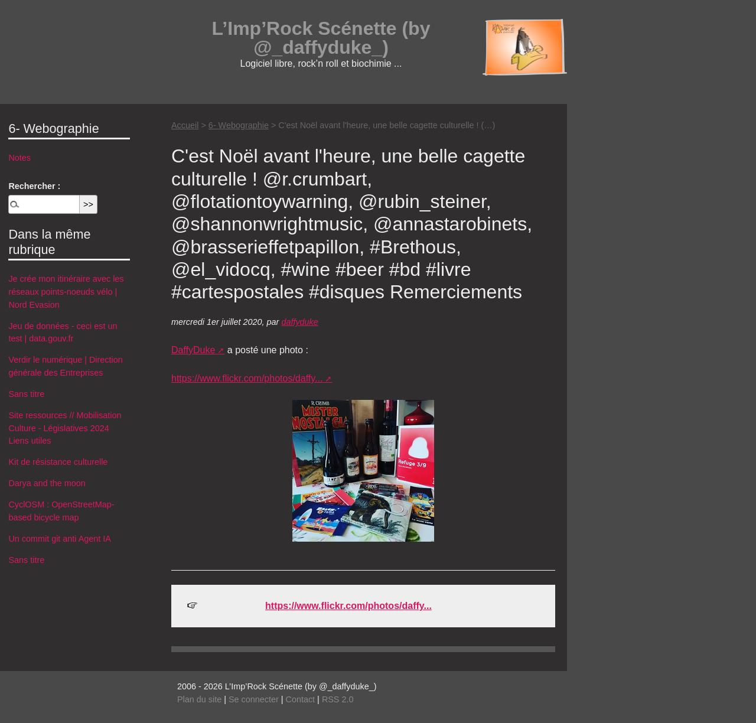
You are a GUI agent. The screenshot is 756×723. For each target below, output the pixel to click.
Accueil (184, 125)
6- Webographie (238, 125)
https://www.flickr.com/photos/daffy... (246, 378)
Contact (300, 699)
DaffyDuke (193, 350)
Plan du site (199, 699)
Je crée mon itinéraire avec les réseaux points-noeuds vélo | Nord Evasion (65, 291)
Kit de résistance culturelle (57, 462)
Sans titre (26, 394)
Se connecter (254, 699)
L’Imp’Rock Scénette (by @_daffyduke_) (321, 38)
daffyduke (299, 322)
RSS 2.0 (338, 699)
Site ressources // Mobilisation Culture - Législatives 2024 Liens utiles (64, 428)
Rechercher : (34, 186)
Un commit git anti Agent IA (59, 538)
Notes (19, 157)
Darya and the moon (46, 483)
